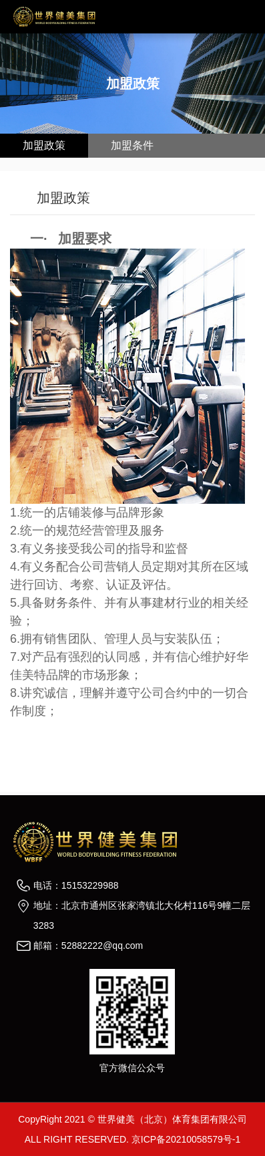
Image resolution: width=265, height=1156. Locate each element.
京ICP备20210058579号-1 (185, 1139)
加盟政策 (44, 145)
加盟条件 (132, 145)
